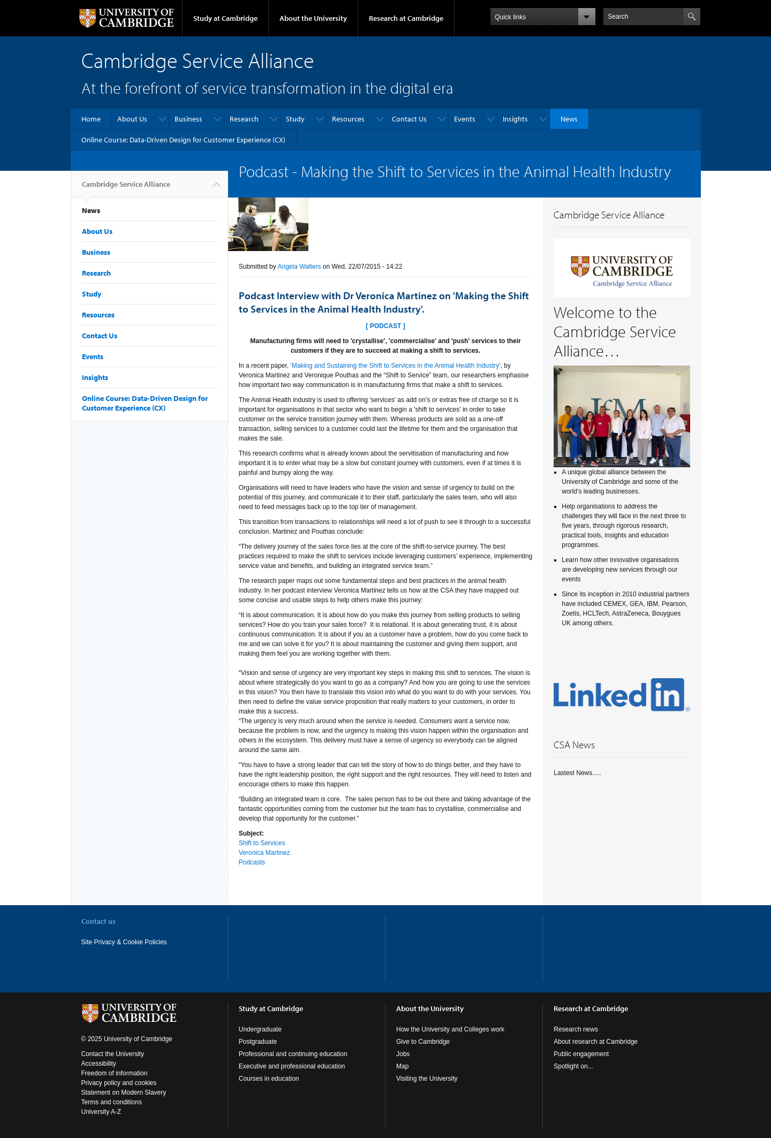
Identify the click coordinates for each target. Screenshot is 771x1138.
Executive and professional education (292, 1066)
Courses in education (269, 1078)
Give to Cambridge (423, 1041)
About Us (132, 119)
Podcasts (252, 862)
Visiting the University (427, 1078)
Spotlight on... (573, 1066)
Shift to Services (262, 843)
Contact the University (112, 1054)
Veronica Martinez (264, 852)
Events (464, 119)
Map (402, 1066)
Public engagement (581, 1054)
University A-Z (101, 1112)
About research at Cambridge (596, 1041)
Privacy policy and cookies (119, 1083)
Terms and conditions (111, 1102)
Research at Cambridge (406, 18)
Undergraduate (260, 1029)
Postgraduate (258, 1041)
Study (295, 119)
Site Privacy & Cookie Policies (124, 942)
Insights (515, 119)
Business (188, 119)
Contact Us (409, 119)
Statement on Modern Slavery (124, 1092)
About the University (313, 18)
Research (244, 119)
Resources (348, 119)
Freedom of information (114, 1073)
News (569, 119)
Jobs (403, 1054)
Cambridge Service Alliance (126, 188)
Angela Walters (299, 266)
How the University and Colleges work (450, 1029)
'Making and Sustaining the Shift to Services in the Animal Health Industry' (395, 365)
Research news (576, 1029)
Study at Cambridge (225, 18)
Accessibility (98, 1063)
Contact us (98, 921)
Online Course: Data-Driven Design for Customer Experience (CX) (183, 140)
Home (91, 119)
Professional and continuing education (293, 1054)
